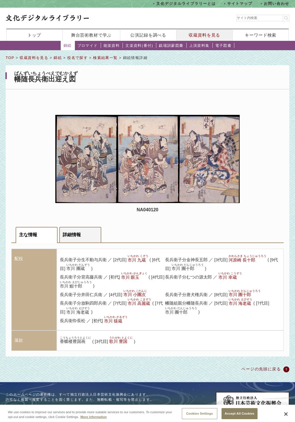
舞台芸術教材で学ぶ (91, 35)
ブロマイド (87, 45)
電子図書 (223, 45)
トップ (34, 35)
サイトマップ (240, 3)
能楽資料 (112, 45)
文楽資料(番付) (139, 45)
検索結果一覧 (105, 58)
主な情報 (28, 234)
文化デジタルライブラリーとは (186, 3)
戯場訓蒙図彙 (171, 45)
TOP (10, 58)
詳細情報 (72, 234)
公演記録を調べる (148, 35)
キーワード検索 (260, 35)
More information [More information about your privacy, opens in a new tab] (93, 420)
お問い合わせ (276, 3)
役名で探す (77, 58)
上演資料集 (199, 45)
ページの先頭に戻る (261, 369)
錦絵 (68, 45)
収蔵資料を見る (204, 35)
